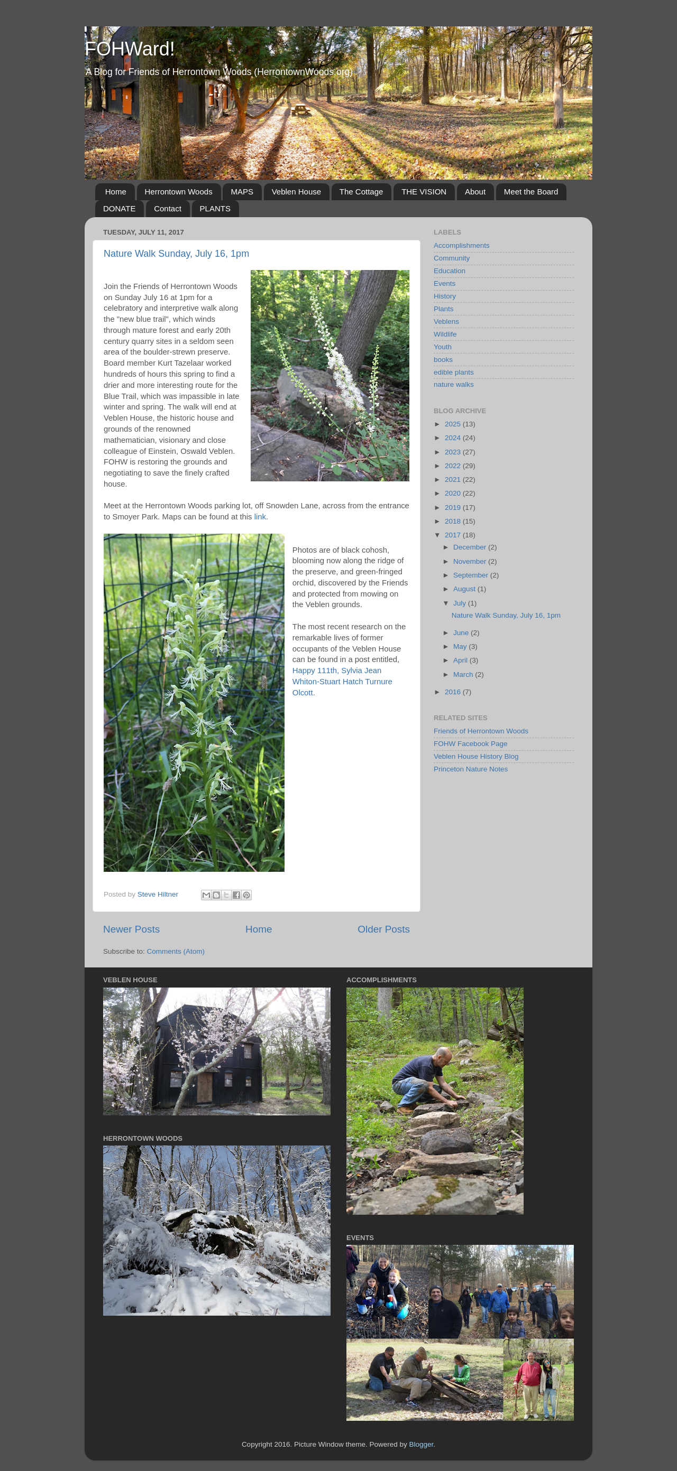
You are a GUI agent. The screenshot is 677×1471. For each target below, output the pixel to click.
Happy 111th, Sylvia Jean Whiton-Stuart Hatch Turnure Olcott (342, 681)
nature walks (454, 384)
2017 (454, 535)
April (461, 660)
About (475, 191)
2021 (454, 479)
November (470, 561)
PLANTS (215, 208)
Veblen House (296, 191)
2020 (454, 493)
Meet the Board (531, 191)
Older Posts (384, 929)
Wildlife (445, 334)
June (462, 633)
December (470, 547)
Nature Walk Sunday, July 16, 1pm (176, 253)
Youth (443, 347)
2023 (454, 452)
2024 (454, 438)
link (260, 517)
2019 (454, 507)
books (443, 360)
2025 (454, 424)
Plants (444, 309)
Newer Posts (131, 929)
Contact (167, 208)
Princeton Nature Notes (471, 769)
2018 (454, 521)
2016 (454, 692)
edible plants (454, 372)
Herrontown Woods (179, 191)
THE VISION (423, 191)
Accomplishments (462, 245)
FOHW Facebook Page (471, 744)
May (461, 646)
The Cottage (361, 191)
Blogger (421, 1444)
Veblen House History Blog (476, 756)
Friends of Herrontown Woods (481, 731)
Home (115, 191)
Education (449, 271)
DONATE (119, 208)
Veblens (446, 321)
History (445, 296)
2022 (454, 466)
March (464, 674)
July (460, 603)
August (465, 589)
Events (444, 283)
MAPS (242, 191)
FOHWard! (130, 49)
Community (452, 258)
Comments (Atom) (176, 951)
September (471, 575)
